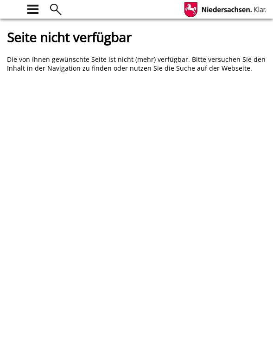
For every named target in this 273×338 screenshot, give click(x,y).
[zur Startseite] (12, 8)
